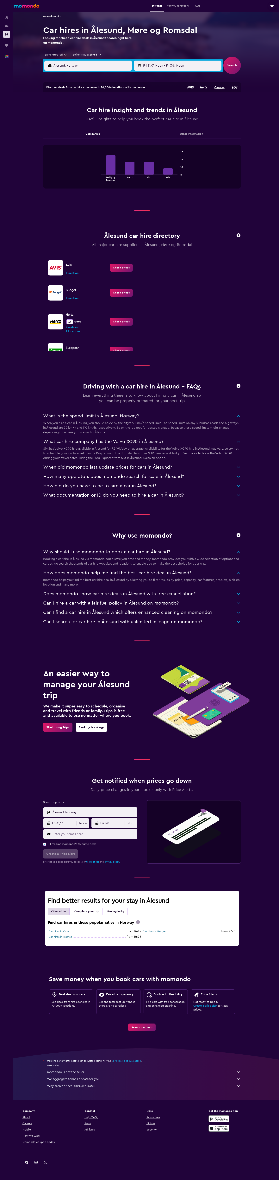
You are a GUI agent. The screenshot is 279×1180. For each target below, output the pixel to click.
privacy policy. (116, 862)
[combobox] (58, 55)
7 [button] (96, 111)
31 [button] (123, 139)
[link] (125, 268)
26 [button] (77, 139)
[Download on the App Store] (223, 1128)
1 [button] (105, 101)
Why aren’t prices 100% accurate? (148, 1086)
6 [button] (87, 111)
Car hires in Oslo (63, 931)
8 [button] (105, 111)
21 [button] (96, 129)
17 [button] (123, 120)
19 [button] (77, 129)
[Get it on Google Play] (223, 1118)
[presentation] (142, 922)
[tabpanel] (146, 170)
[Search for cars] (7, 34)
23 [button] (114, 129)
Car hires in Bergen (159, 931)
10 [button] (123, 111)
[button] (6, 6)
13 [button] (86, 120)
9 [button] (114, 111)
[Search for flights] (7, 18)
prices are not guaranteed (131, 1061)
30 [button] (114, 139)
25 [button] (133, 129)
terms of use (96, 862)
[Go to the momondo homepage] (26, 6)
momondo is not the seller (148, 1072)
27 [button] (86, 139)
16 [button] (114, 120)
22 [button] (105, 129)
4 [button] (133, 101)
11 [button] (133, 111)
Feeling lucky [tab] (120, 911)
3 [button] (124, 101)
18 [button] (133, 120)
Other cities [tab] (63, 911)
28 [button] (96, 139)
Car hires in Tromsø (65, 937)
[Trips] (7, 45)
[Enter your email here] (98, 834)
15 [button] (105, 120)
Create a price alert (209, 1005)
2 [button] (114, 101)
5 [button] (77, 111)
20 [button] (87, 129)
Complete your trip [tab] (91, 911)
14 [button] (96, 120)
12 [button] (77, 120)
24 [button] (124, 129)
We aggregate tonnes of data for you (148, 1079)
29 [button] (105, 139)
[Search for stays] (7, 26)
